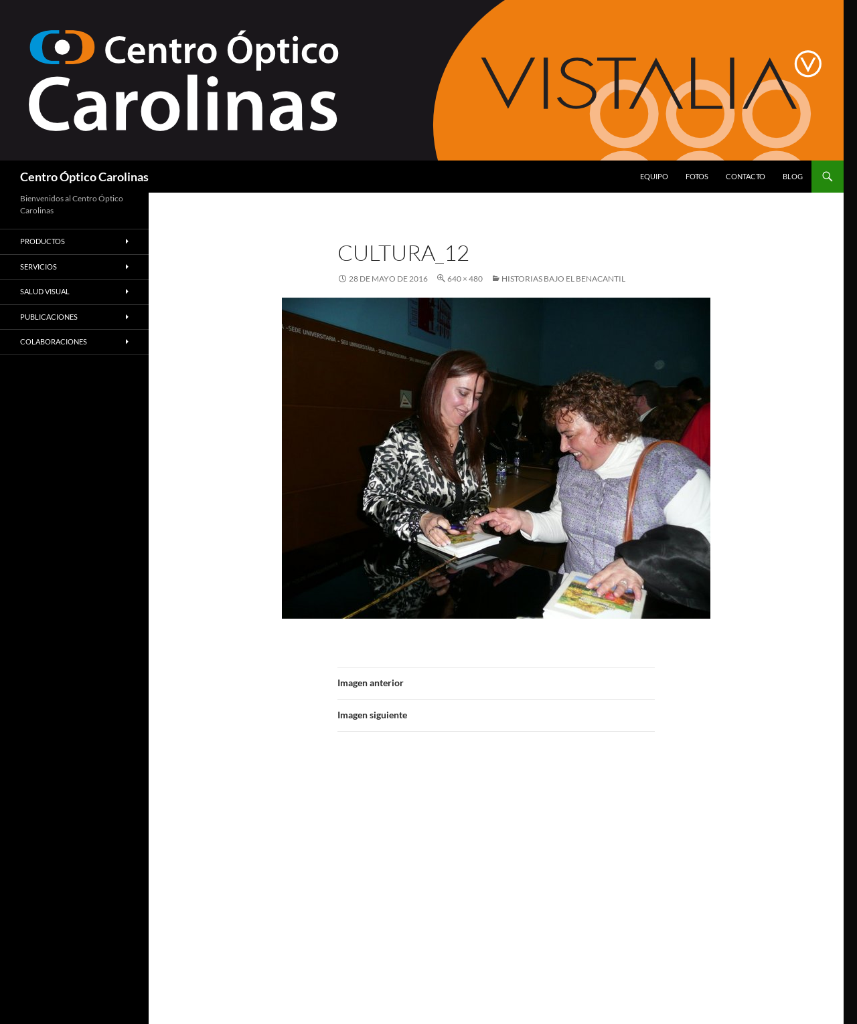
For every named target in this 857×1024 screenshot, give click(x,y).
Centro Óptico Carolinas (84, 176)
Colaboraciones (53, 341)
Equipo (654, 176)
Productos (42, 241)
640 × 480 (465, 279)
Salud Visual (45, 291)
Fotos (697, 176)
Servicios (38, 266)
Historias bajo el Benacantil (563, 279)
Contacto (745, 176)
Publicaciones (49, 316)
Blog (793, 176)
